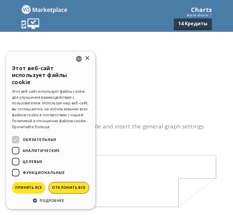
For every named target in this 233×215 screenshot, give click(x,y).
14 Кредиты (192, 23)
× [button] (87, 58)
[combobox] (79, 59)
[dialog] (50, 130)
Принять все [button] (28, 187)
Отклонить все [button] (68, 187)
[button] (50, 200)
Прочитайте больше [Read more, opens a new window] (31, 126)
